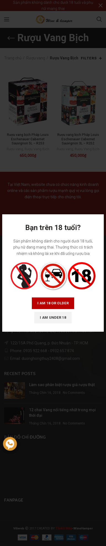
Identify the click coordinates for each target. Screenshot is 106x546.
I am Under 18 (53, 317)
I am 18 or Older (53, 303)
